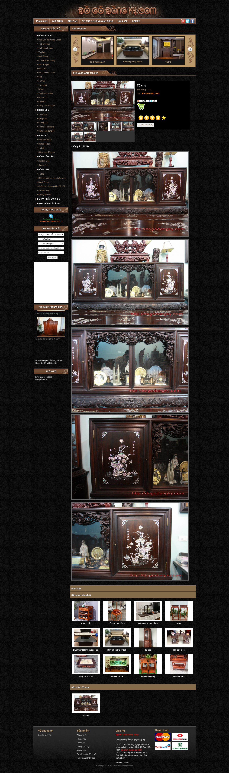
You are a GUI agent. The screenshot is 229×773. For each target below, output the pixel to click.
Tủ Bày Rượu (44, 44)
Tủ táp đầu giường (46, 127)
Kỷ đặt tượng (44, 190)
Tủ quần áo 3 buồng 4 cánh (47, 333)
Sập (40, 77)
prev (75, 50)
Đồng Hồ (42, 69)
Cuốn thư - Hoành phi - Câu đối (52, 186)
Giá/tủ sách (43, 165)
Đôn (179, 623)
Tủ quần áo (43, 114)
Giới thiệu (57, 21)
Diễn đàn (72, 21)
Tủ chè (86, 716)
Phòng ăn (42, 135)
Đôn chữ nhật (179, 676)
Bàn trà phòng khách (133, 49)
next (190, 50)
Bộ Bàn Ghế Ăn (45, 140)
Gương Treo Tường (47, 60)
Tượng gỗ (43, 85)
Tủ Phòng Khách (46, 48)
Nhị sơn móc (179, 650)
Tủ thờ (169, 49)
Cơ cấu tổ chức (44, 735)
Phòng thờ (43, 169)
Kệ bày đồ (85, 623)
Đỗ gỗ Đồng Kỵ (50, 363)
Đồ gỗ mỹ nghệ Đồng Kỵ (45, 360)
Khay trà (42, 101)
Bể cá (41, 89)
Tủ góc (148, 650)
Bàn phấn (43, 118)
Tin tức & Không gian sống (97, 21)
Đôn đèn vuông (148, 676)
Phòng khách (44, 35)
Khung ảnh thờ (45, 194)
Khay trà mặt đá (86, 676)
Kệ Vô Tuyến (44, 64)
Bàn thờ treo (44, 182)
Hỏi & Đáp (123, 21)
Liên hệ (136, 21)
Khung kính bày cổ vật (148, 623)
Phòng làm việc (45, 156)
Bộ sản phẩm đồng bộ (48, 199)
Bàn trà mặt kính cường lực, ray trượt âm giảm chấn (85, 650)
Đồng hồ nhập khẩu (47, 73)
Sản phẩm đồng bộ (47, 106)
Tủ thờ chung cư (98, 49)
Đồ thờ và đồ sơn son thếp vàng (52, 178)
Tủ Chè (42, 81)
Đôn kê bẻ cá (117, 676)
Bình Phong (43, 56)
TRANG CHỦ (41, 21)
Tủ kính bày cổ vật (117, 623)
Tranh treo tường (46, 93)
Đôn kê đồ (43, 97)
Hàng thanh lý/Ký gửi (48, 204)
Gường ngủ (43, 123)
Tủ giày (42, 52)
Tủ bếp (42, 148)
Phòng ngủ (43, 110)
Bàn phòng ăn (44, 144)
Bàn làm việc (44, 161)
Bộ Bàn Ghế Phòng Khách (50, 40)
